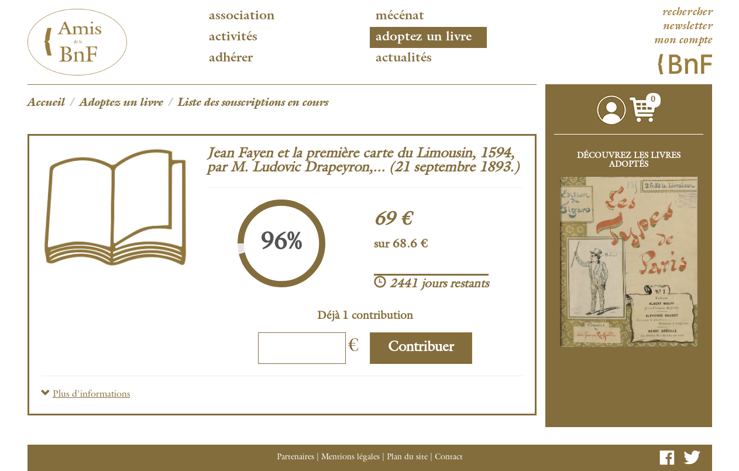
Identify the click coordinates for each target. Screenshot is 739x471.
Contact (449, 457)
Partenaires (295, 457)
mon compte (683, 41)
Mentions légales (350, 457)
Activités (233, 37)
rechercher (687, 13)
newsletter (687, 27)
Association (241, 16)
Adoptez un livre (424, 37)
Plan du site (407, 457)
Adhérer (231, 58)
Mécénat (400, 16)
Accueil (46, 103)
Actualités (404, 58)
